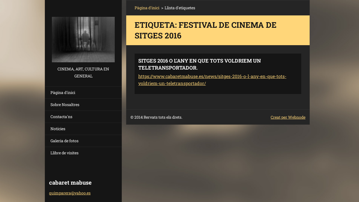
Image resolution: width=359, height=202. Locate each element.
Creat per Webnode (288, 117)
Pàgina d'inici (62, 92)
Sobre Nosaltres (64, 104)
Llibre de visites (64, 152)
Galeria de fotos (64, 140)
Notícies (57, 128)
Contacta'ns (61, 116)
